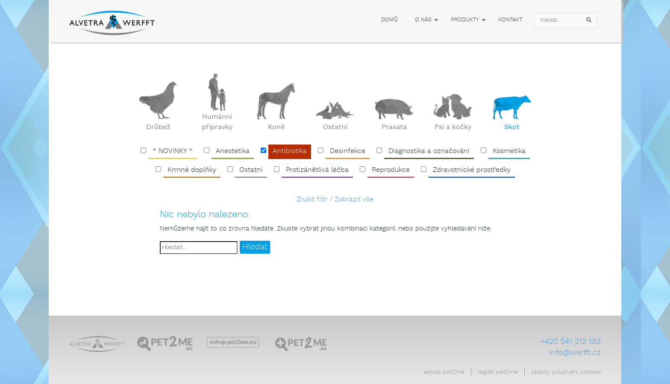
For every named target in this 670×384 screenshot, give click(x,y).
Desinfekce (347, 151)
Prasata (394, 127)
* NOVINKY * (173, 151)
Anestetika (233, 151)
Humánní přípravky (217, 122)
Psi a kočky (453, 127)
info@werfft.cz (575, 352)
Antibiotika (290, 151)
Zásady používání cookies (566, 372)
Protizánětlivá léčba (317, 169)
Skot (512, 127)
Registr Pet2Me (497, 372)
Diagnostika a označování (429, 151)
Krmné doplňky (192, 169)
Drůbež (158, 127)
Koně (276, 127)
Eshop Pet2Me (444, 372)
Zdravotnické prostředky (472, 169)
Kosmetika (509, 151)
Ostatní (335, 127)
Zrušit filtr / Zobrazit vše (335, 199)
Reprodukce (391, 169)
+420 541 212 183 (570, 341)
